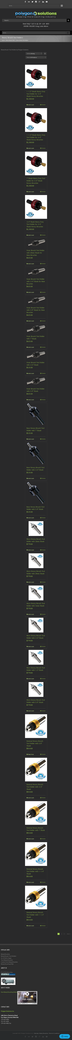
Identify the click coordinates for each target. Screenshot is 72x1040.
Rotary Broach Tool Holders (8, 956)
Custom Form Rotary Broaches (9, 962)
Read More (31, 754)
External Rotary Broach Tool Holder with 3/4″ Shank (35, 787)
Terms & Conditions (54, 1033)
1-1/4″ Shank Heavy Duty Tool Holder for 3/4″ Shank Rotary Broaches (36, 137)
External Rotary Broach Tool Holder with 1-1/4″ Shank (35, 871)
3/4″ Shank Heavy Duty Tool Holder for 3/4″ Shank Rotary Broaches (35, 224)
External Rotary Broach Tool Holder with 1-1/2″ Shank (35, 914)
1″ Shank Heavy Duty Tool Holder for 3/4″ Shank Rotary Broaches (36, 180)
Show (32, 57)
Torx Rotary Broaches (7, 960)
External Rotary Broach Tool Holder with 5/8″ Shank (35, 743)
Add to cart (31, 104)
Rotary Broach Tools (10, 40)
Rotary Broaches (5, 954)
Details (44, 104)
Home (3, 40)
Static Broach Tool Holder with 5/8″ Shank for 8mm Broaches (36, 310)
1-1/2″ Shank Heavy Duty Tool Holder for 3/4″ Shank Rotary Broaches (36, 94)
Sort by (31, 53)
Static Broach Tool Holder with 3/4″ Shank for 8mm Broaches (36, 281)
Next (68, 934)
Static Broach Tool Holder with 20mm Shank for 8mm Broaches (35, 252)
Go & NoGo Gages (6, 958)
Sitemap (36, 1033)
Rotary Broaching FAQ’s (7, 964)
